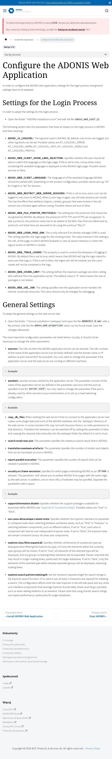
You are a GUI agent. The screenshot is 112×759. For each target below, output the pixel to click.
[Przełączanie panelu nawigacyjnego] (5, 10)
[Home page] (6, 40)
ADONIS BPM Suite (12, 713)
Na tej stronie (13, 54)
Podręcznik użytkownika (14, 644)
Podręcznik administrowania (16, 648)
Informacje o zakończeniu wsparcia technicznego (25, 661)
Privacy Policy (92, 748)
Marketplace (9, 722)
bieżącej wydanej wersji (71, 29)
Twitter (7, 683)
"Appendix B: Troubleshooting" (57, 507)
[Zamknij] (110, 3)
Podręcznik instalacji (12, 653)
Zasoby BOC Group (13, 726)
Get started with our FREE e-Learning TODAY (68, 2)
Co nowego (8, 640)
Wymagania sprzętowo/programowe (20, 657)
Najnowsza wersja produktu (17, 718)
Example (13, 371)
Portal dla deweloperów (15, 730)
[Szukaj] (106, 10)
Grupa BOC (9, 709)
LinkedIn (8, 687)
